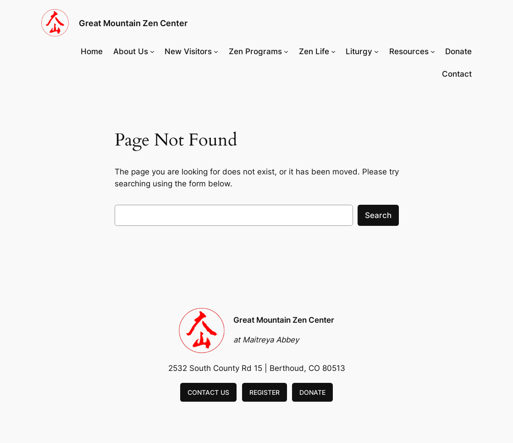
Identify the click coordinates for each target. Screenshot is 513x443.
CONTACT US (208, 392)
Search (378, 215)
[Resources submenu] (432, 51)
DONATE (312, 392)
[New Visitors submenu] (216, 51)
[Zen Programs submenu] (286, 51)
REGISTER (264, 392)
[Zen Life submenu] (333, 51)
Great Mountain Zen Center (133, 23)
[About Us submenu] (152, 51)
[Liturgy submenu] (376, 51)
